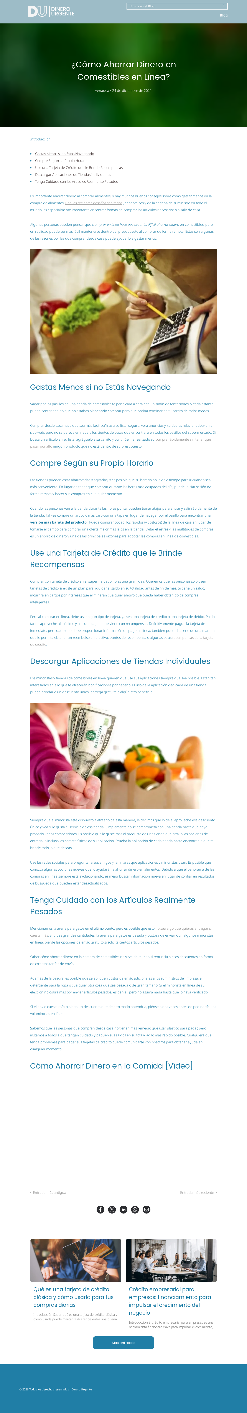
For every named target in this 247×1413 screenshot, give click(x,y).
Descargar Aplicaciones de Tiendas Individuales (73, 174)
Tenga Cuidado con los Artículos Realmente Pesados (76, 181)
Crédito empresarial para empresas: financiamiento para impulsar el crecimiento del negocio (170, 1301)
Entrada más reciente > (198, 1192)
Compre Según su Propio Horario (61, 160)
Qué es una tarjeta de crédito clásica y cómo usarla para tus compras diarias (73, 1297)
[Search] (177, 6)
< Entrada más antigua (48, 1192)
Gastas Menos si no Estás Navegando (64, 153)
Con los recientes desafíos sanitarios (93, 203)
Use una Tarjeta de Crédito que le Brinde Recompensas (79, 167)
